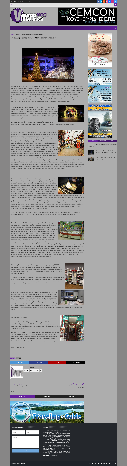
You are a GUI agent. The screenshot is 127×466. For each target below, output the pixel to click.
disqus (71, 396)
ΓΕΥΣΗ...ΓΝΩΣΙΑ (37, 28)
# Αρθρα (18, 358)
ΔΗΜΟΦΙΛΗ (92, 141)
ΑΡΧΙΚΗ (13, 1)
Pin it (58, 362)
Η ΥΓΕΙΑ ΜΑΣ (27, 28)
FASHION (46, 28)
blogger (47, 396)
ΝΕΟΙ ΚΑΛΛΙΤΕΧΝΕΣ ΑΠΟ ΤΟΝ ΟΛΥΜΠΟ (106, 144)
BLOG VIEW (21, 1)
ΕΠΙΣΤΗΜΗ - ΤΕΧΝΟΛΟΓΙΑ (70, 28)
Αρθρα (17, 34)
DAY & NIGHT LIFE (56, 28)
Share (39, 362)
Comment (76, 362)
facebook (22, 396)
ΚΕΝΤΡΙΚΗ (14, 28)
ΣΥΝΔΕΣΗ (29, 1)
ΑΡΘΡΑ (20, 28)
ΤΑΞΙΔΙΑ (81, 28)
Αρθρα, (14, 41)
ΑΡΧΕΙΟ (112, 141)
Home (12, 34)
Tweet (20, 362)
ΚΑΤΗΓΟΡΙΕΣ (102, 141)
